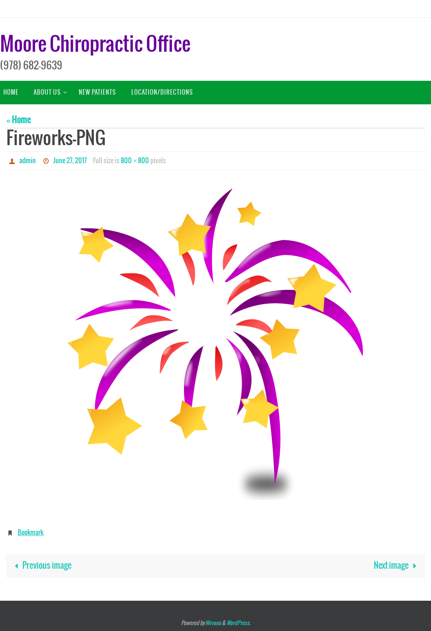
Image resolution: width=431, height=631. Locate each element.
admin (27, 160)
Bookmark (30, 532)
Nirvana (213, 623)
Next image (397, 565)
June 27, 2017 (70, 160)
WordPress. (238, 623)
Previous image (41, 565)
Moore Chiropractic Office (95, 45)
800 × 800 (135, 160)
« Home (18, 120)
